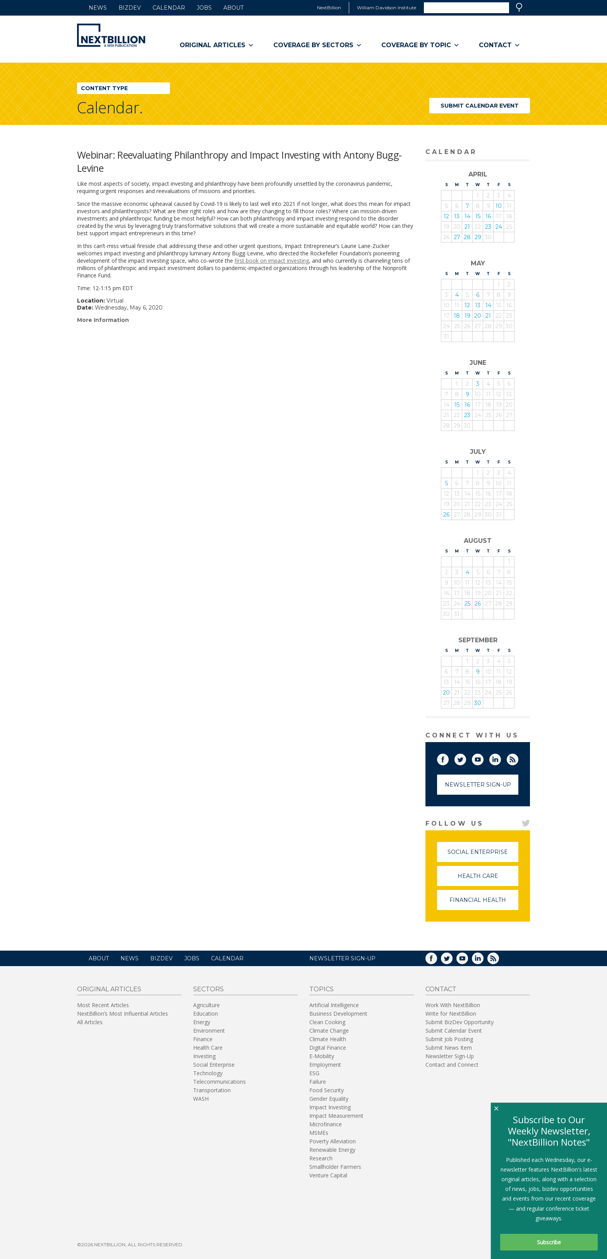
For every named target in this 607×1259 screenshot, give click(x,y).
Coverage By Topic (420, 45)
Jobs (204, 7)
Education (205, 1013)
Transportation (212, 1090)
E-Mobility (321, 1056)
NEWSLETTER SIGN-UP (342, 958)
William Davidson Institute (386, 7)
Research (321, 1158)
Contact (499, 45)
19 (467, 315)
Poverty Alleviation (332, 1141)
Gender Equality (328, 1098)
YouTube (483, 757)
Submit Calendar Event (480, 105)
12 (446, 216)
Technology (208, 1073)
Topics (321, 989)
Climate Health (327, 1039)
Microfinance (325, 1124)
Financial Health (483, 903)
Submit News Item (448, 1047)
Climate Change (329, 1030)
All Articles (90, 1022)
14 (467, 216)
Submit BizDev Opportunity (459, 1022)
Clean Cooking (327, 1022)
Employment (325, 1064)
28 (467, 237)
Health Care (488, 879)
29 (478, 237)
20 (477, 315)
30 (477, 703)
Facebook (448, 757)
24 (499, 226)
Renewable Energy (332, 1149)
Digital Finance (327, 1047)
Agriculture (206, 1005)
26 (446, 514)
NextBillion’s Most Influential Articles (122, 1013)
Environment (209, 1030)
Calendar (169, 7)
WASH (201, 1098)
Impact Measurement (336, 1115)
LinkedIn (500, 757)
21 (467, 226)
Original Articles (217, 45)
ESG (314, 1073)
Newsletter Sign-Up (478, 784)
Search (519, 7)
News (98, 7)
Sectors (208, 989)
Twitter (465, 757)
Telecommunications (219, 1081)
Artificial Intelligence (334, 1005)
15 (477, 216)
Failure (317, 1081)
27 (457, 237)
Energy (201, 1022)
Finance (203, 1039)
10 (499, 205)
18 (457, 315)
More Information (103, 319)
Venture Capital (328, 1175)
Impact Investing (330, 1107)
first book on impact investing (272, 260)
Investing (204, 1056)
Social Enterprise (483, 855)
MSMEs (318, 1132)
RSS (498, 961)
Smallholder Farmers (335, 1166)
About (233, 7)
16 (488, 216)
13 (457, 216)
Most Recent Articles (103, 1005)
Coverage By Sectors (317, 45)
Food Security (326, 1090)
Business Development (338, 1013)
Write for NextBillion (450, 1013)
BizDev (129, 7)
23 (488, 226)
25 (467, 603)
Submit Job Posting (449, 1039)
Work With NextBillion (452, 1005)
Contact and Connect (451, 1064)
